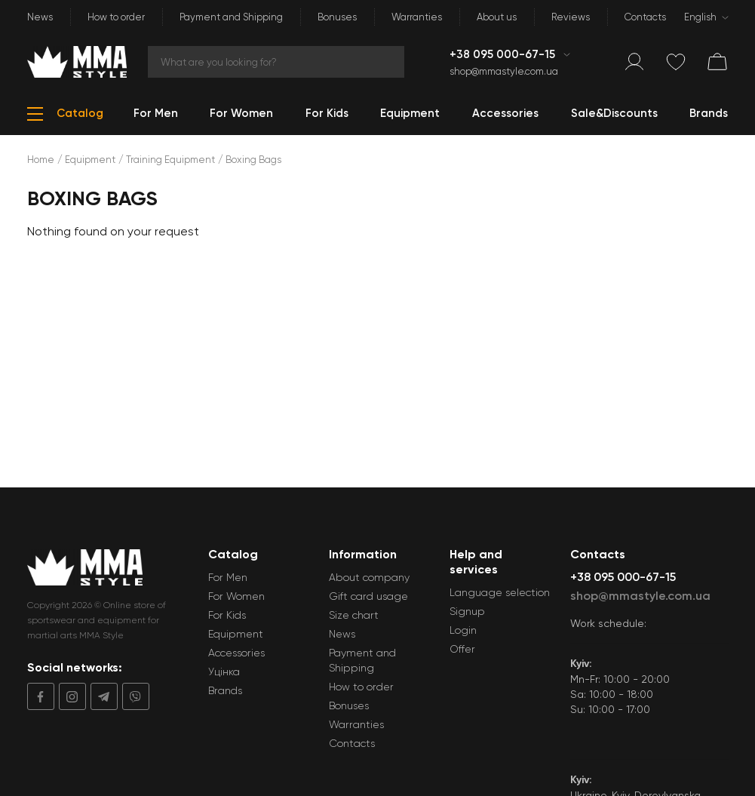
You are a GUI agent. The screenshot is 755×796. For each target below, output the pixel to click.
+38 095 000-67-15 (504, 54)
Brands (225, 690)
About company (369, 577)
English (700, 17)
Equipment (90, 159)
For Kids (227, 615)
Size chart (354, 615)
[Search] (276, 62)
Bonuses (337, 17)
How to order (116, 17)
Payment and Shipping (231, 17)
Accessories (236, 653)
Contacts (645, 17)
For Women (236, 596)
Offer (462, 649)
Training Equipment (170, 159)
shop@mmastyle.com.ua (504, 71)
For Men (227, 577)
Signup (467, 611)
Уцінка (224, 671)
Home (40, 159)
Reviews (570, 17)
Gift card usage (368, 596)
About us (497, 17)
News (40, 17)
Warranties (416, 17)
